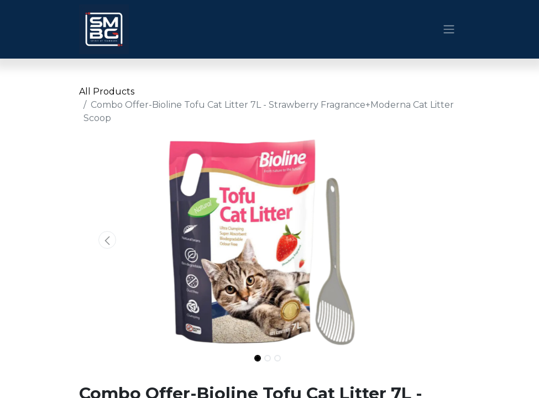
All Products (106, 91)
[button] (108, 240)
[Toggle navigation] (448, 29)
